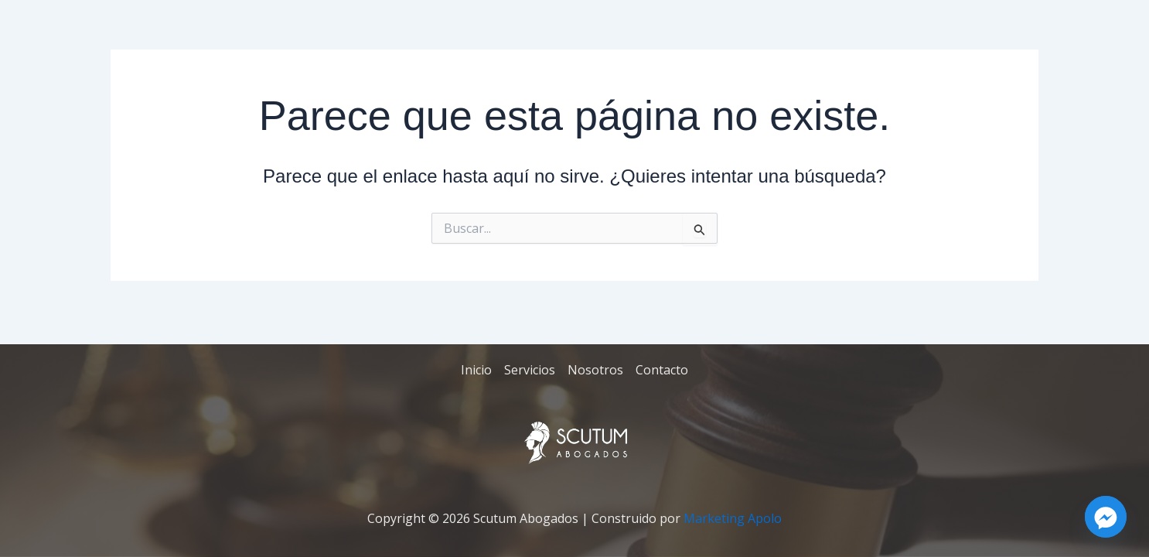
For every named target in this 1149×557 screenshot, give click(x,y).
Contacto (662, 369)
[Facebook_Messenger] (1106, 517)
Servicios (529, 369)
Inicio (476, 369)
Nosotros (595, 369)
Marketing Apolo (733, 518)
